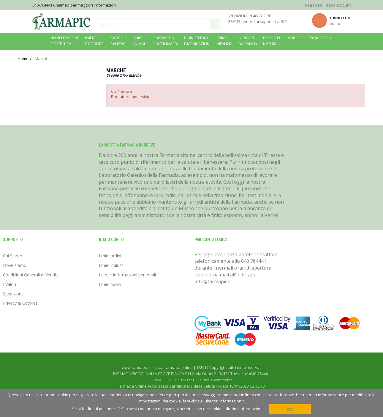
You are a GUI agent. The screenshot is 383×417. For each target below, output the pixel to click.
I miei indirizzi (111, 265)
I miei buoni (110, 284)
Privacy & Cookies (20, 303)
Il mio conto (111, 239)
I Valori (9, 284)
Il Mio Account (338, 5)
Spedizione (13, 294)
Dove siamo (14, 265)
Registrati (313, 5)
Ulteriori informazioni (243, 408)
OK (290, 409)
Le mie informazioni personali (127, 275)
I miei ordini (110, 256)
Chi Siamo (12, 256)
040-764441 (42, 5)
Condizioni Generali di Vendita (31, 275)
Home (23, 58)
